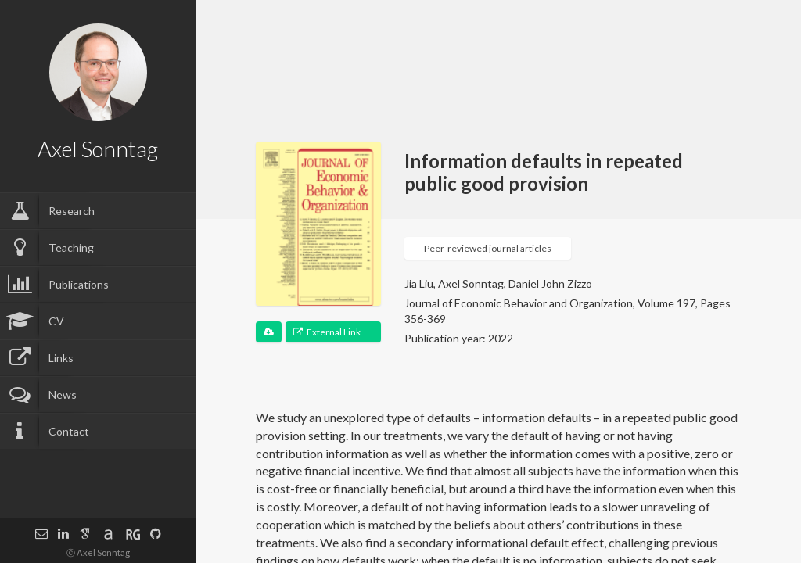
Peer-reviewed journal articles (487, 248)
